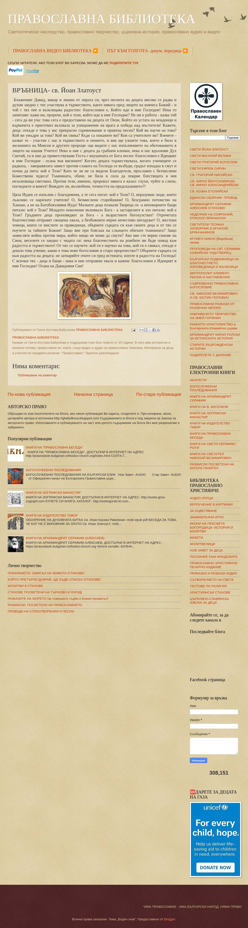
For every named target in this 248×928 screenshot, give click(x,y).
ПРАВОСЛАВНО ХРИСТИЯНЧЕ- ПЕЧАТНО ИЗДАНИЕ (214, 565)
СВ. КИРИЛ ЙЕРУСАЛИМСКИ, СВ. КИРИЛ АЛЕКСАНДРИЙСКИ (214, 183)
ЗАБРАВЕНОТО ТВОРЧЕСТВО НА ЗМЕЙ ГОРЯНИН (213, 316)
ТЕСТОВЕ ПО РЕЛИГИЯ (208, 586)
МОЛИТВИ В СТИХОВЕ (25, 586)
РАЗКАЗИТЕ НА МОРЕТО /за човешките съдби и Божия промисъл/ (58, 598)
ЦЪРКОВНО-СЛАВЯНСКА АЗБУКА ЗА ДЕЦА (209, 601)
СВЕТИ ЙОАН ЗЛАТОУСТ (209, 149)
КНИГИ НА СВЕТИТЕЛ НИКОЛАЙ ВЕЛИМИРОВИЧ (210, 456)
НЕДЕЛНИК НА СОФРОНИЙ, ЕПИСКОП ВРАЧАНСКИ (211, 216)
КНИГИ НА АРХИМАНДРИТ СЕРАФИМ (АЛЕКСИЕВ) (65, 538)
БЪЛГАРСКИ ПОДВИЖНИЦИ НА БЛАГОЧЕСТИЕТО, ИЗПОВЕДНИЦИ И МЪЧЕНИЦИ (214, 263)
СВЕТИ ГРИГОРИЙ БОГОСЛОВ (213, 162)
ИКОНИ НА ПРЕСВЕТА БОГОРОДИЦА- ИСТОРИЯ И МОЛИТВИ (211, 527)
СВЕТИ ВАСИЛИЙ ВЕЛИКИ (210, 156)
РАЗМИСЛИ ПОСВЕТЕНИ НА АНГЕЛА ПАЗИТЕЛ (212, 466)
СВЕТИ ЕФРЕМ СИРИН (208, 168)
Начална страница (93, 394)
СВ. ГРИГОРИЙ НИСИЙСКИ (211, 175)
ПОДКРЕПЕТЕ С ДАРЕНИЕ (210, 355)
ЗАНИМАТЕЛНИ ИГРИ (207, 517)
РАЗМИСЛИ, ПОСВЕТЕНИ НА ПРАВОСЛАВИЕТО (45, 605)
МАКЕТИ (196, 537)
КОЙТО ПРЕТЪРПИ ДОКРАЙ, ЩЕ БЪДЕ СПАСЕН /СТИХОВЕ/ (54, 579)
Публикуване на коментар (37, 375)
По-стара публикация (158, 394)
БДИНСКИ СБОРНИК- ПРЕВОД (213, 197)
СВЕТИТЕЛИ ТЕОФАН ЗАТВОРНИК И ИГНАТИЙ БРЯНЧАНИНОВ (209, 228)
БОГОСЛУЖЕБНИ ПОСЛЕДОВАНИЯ (53, 470)
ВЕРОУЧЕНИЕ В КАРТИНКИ (211, 504)
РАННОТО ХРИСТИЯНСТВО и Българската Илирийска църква (213, 326)
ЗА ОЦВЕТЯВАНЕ (203, 511)
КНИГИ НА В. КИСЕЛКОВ (209, 407)
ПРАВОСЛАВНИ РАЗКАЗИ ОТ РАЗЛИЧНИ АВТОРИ (212, 306)
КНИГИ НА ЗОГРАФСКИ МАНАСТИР (53, 492)
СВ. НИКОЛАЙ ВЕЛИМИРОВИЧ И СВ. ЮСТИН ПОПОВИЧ (214, 295)
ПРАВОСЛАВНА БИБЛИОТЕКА (101, 19)
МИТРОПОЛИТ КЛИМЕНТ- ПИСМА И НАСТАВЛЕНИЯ (210, 275)
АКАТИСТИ (198, 380)
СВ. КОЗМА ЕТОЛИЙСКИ (209, 191)
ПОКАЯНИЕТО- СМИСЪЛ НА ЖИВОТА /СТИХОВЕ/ (46, 573)
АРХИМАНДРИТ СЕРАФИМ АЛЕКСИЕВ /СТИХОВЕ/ (210, 206)
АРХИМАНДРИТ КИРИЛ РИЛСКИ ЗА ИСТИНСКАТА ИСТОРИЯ (215, 336)
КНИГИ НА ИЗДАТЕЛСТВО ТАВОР (52, 515)
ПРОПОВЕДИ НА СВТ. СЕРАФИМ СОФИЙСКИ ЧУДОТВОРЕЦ (215, 251)
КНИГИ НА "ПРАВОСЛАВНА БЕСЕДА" (54, 447)
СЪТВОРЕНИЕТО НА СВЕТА (212, 580)
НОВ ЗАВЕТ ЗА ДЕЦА (206, 550)
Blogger (169, 919)
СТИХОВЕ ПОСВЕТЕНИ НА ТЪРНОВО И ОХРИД (45, 592)
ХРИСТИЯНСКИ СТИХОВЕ (210, 592)
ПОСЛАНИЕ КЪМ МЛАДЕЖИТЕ (214, 556)
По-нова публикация (29, 394)
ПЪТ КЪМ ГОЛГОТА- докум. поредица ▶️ (147, 50)
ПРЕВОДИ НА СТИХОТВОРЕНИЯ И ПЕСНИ (41, 611)
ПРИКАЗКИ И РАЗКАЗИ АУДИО (213, 573)
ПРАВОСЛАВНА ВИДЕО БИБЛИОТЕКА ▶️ (55, 50)
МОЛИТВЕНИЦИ (202, 544)
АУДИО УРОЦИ (201, 498)
